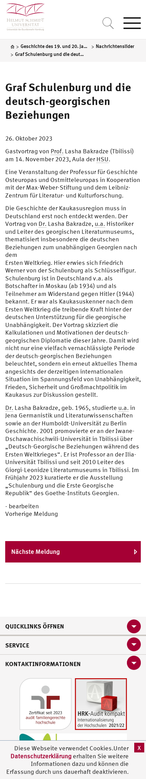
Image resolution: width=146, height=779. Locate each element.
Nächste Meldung (35, 551)
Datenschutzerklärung (40, 756)
